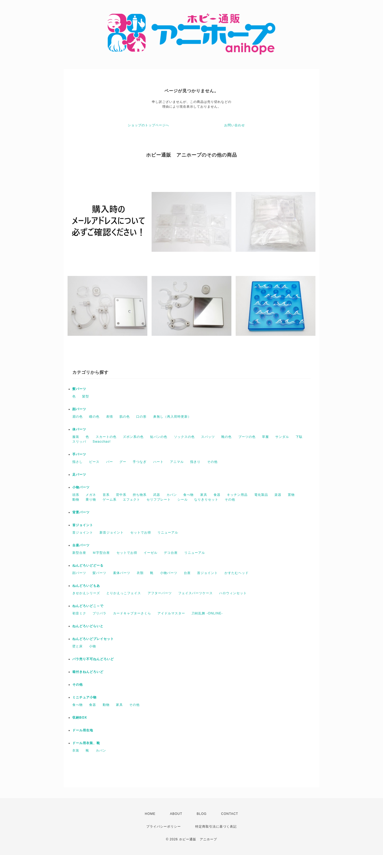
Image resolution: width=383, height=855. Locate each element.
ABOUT (176, 814)
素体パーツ (121, 573)
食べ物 (188, 495)
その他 (212, 462)
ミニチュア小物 (84, 697)
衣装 (75, 750)
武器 (156, 495)
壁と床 (77, 646)
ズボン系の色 (133, 437)
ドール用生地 (82, 730)
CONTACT (229, 814)
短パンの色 (158, 437)
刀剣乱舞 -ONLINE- (207, 613)
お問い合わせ (234, 125)
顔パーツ (79, 409)
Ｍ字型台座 (101, 553)
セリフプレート (159, 499)
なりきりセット (206, 499)
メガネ (91, 495)
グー (122, 462)
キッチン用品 (237, 495)
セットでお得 (140, 532)
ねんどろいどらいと (87, 626)
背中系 (121, 495)
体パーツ (79, 429)
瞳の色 (94, 416)
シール (182, 499)
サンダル (282, 437)
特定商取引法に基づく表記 (216, 826)
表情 (109, 416)
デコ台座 (171, 553)
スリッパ (79, 441)
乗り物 (91, 499)
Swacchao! (102, 441)
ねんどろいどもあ (86, 586)
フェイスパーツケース (195, 593)
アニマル (177, 462)
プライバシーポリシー (163, 826)
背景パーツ (81, 512)
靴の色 (226, 437)
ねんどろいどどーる (87, 565)
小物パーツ (81, 487)
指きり (195, 462)
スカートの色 (106, 437)
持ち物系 (140, 495)
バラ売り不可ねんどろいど (93, 659)
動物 (75, 499)
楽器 (277, 495)
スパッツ (208, 437)
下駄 (299, 437)
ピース (94, 462)
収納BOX (79, 717)
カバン (171, 495)
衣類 (140, 573)
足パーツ (79, 474)
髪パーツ (79, 389)
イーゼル (150, 553)
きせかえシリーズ (86, 593)
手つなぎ (140, 462)
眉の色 (77, 416)
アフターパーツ (160, 593)
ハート (158, 462)
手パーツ (79, 454)
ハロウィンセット (233, 593)
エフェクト (131, 499)
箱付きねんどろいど (87, 672)
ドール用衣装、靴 (86, 743)
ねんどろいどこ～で (87, 606)
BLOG (202, 814)
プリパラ (99, 613)
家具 (203, 495)
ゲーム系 (109, 499)
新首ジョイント (111, 532)
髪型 (85, 396)
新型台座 (79, 553)
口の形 (141, 416)
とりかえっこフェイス (123, 593)
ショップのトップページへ (148, 125)
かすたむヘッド (236, 573)
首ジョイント (82, 525)
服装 (75, 437)
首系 (106, 495)
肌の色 (124, 416)
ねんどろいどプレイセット (93, 639)
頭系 (75, 495)
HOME (150, 814)
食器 (217, 495)
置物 (291, 495)
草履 (265, 437)
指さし (77, 462)
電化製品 (261, 495)
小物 (92, 646)
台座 (187, 573)
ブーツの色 (247, 437)
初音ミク (79, 613)
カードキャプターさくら (132, 613)
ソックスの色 (184, 437)
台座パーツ (81, 545)
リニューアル (167, 532)
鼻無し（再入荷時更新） (172, 416)
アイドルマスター (171, 613)
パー (109, 462)
